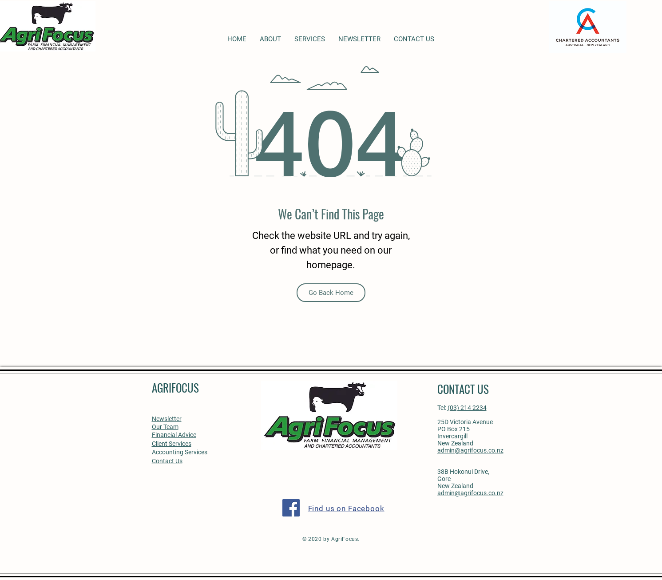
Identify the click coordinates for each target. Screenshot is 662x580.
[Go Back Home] (331, 292)
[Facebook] (291, 507)
